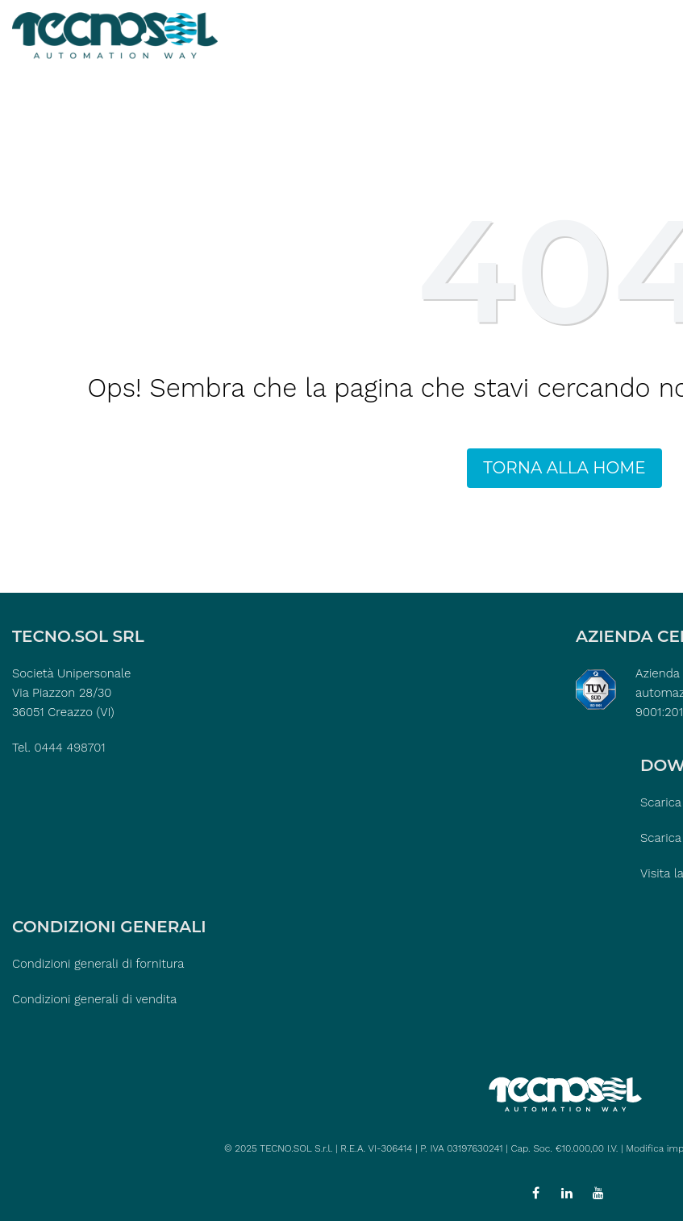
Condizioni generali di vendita (94, 999)
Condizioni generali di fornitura (98, 963)
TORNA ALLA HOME (564, 467)
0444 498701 (69, 747)
